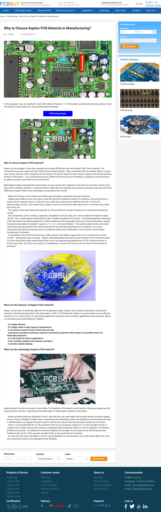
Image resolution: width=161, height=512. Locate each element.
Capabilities (87, 10)
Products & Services (65, 10)
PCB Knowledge (12, 16)
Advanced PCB (44, 10)
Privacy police (101, 489)
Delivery (45, 492)
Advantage (104, 10)
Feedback (136, 10)
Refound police (101, 481)
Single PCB (11, 477)
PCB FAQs (46, 477)
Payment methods (50, 489)
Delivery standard (102, 485)
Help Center (120, 10)
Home (6, 10)
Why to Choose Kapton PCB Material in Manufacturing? (39, 16)
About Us (150, 10)
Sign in (150, 2)
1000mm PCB (13, 496)
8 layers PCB (12, 492)
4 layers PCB (12, 485)
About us (98, 477)
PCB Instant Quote (23, 10)
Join (156, 2)
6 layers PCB (12, 489)
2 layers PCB (12, 481)
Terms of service (49, 485)
